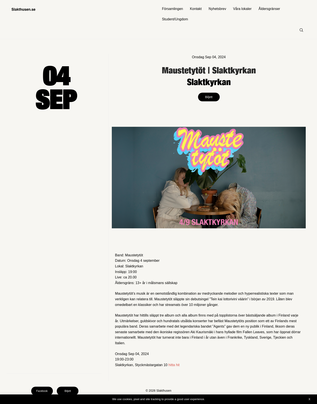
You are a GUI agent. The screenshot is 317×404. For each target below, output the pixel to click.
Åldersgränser (269, 9)
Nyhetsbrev (217, 9)
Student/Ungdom (175, 19)
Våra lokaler (242, 9)
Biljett (209, 97)
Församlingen (172, 9)
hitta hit (174, 365)
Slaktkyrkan (209, 81)
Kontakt (196, 9)
